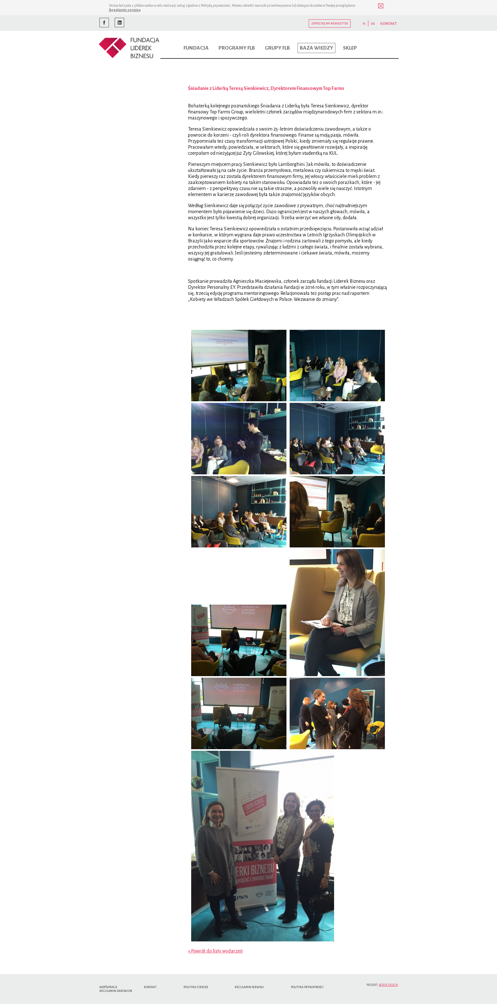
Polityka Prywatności (307, 987)
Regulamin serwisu (124, 10)
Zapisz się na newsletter (329, 23)
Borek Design (388, 985)
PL (364, 23)
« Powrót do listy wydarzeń (215, 950)
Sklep (350, 48)
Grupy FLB (277, 48)
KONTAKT (388, 24)
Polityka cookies (196, 987)
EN (373, 23)
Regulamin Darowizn (115, 991)
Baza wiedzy (316, 48)
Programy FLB (236, 48)
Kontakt (150, 987)
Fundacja (196, 48)
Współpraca (108, 987)
